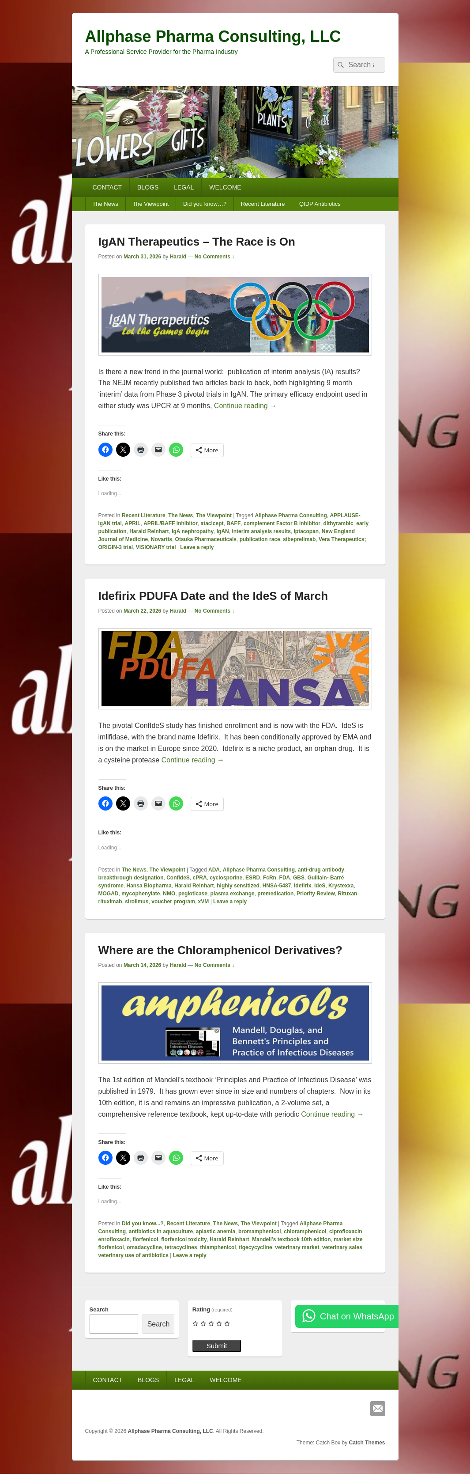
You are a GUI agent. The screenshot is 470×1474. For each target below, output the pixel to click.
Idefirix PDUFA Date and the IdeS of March (213, 595)
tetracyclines (181, 1247)
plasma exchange (233, 893)
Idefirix (302, 886)
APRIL (133, 523)
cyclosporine (226, 878)
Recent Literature (263, 204)
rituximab (110, 901)
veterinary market (297, 1247)
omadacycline (144, 1247)
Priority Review (316, 893)
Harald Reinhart (149, 531)
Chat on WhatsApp (357, 1316)
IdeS (319, 886)
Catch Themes (367, 1443)
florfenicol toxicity (184, 1239)
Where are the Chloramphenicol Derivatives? (220, 950)
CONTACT (107, 187)
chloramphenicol (305, 1231)
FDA (284, 878)
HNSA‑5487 (277, 886)
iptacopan (306, 531)
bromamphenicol (259, 1231)
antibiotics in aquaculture (161, 1231)
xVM (203, 901)
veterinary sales (342, 1247)
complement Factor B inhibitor (282, 523)
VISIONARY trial (156, 547)
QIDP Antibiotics (320, 204)
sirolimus (136, 901)
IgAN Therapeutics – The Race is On (196, 241)
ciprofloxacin (345, 1231)
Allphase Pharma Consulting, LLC (213, 36)
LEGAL (184, 187)
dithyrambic (338, 523)
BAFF (233, 523)
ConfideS (178, 878)
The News (105, 204)
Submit (217, 1345)
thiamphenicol (218, 1247)
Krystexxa (340, 886)
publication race (260, 539)
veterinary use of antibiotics (133, 1255)
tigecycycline (255, 1247)
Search (99, 1309)
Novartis (161, 539)
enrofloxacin (114, 1239)
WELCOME (225, 187)
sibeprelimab (299, 539)
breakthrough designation (131, 878)
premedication (275, 893)
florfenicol (145, 1239)
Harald (178, 257)
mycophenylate (140, 893)
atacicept (212, 523)
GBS (299, 878)
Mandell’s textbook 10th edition (291, 1239)
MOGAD (108, 893)
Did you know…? (204, 204)
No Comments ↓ (215, 257)
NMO (169, 893)
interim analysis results (261, 531)
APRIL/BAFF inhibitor (170, 523)
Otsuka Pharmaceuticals (206, 539)
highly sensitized (238, 886)
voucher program (173, 901)
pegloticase (192, 893)
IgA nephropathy (193, 531)
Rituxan (347, 893)
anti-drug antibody (321, 870)
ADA (214, 870)
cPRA (200, 878)
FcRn (269, 878)
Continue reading (245, 405)
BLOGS (147, 187)
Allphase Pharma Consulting (291, 515)
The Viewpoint (150, 204)
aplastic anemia (215, 1231)
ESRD (252, 878)
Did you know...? (143, 1223)
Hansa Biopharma (149, 886)
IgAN (223, 531)
